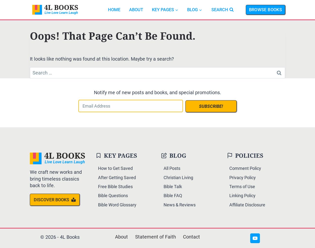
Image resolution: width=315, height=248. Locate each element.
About (136, 9)
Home (114, 9)
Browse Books (265, 9)
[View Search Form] (222, 9)
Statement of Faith (155, 237)
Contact (191, 237)
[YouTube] (255, 238)
